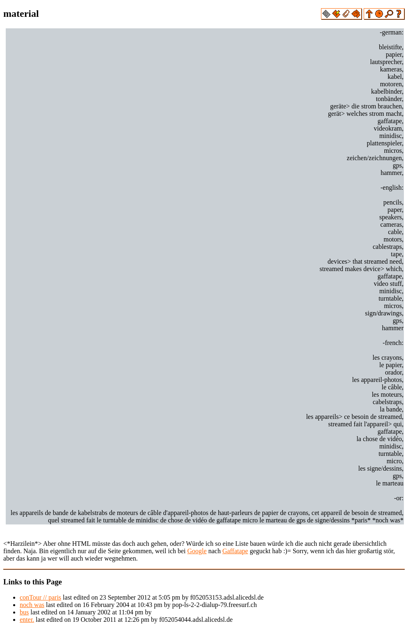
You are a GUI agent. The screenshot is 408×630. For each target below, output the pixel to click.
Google (196, 550)
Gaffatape (235, 550)
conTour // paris (40, 597)
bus (24, 612)
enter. (27, 619)
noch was (32, 604)
